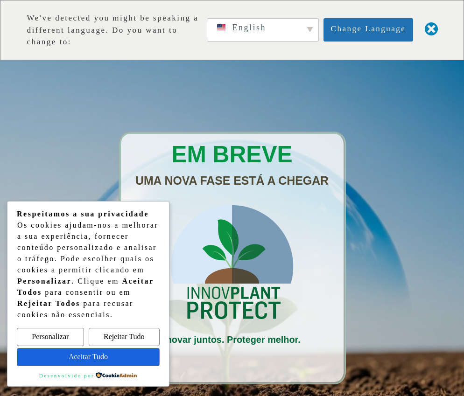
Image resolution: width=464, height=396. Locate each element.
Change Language (368, 28)
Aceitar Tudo (88, 357)
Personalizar (50, 336)
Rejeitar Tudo (124, 336)
